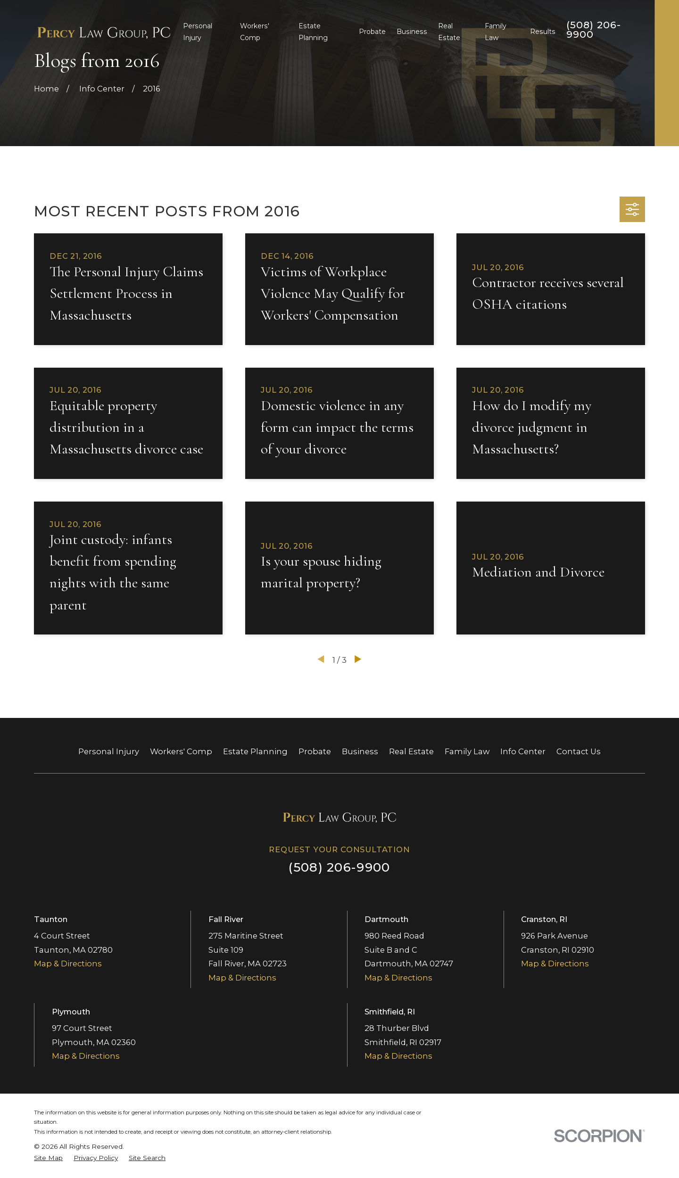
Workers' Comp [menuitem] (254, 32)
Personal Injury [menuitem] (197, 32)
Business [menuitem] (412, 31)
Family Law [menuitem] (495, 32)
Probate (314, 751)
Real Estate (411, 751)
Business (360, 751)
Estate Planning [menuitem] (313, 32)
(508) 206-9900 (593, 30)
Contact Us (578, 751)
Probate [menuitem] (372, 31)
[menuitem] (48, 1158)
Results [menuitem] (542, 31)
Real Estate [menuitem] (449, 32)
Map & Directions (68, 963)
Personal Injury (108, 751)
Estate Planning (255, 751)
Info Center (523, 751)
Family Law (467, 751)
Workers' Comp (181, 751)
